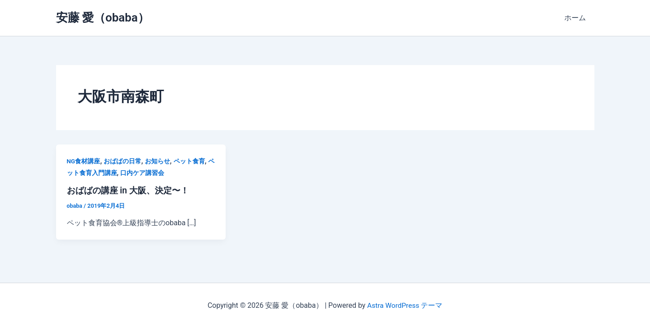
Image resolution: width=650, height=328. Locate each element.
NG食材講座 (83, 161)
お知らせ (157, 161)
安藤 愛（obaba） (102, 17)
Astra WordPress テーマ (404, 305)
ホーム (576, 17)
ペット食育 (189, 161)
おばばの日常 (123, 161)
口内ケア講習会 (142, 172)
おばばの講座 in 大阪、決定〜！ (131, 190)
